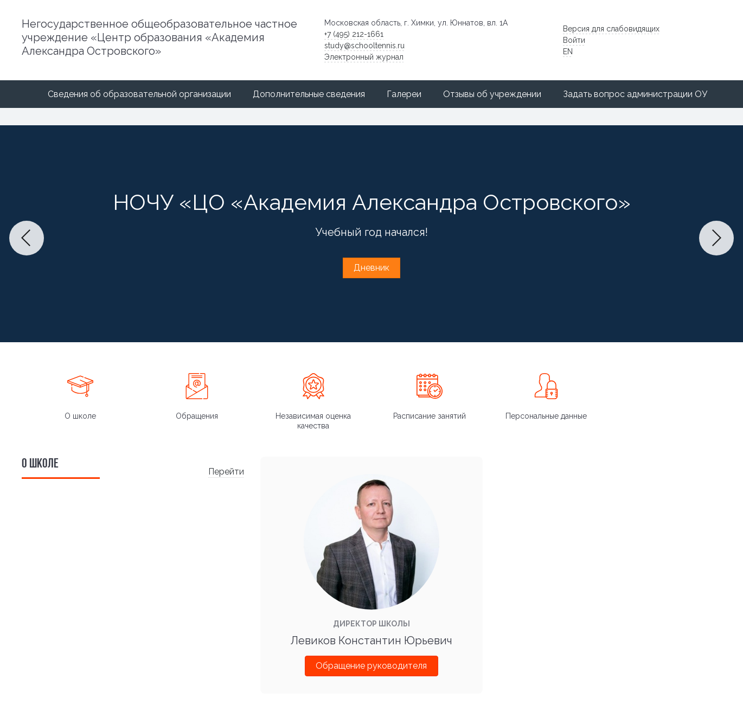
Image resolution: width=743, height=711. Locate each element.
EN (568, 51)
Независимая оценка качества (313, 421)
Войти (574, 40)
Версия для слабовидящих (611, 28)
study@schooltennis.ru (364, 45)
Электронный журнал (363, 57)
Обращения (197, 416)
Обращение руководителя (371, 666)
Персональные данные (546, 416)
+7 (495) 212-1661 (353, 34)
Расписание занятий (429, 416)
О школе (80, 416)
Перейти (226, 471)
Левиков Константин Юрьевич (371, 640)
